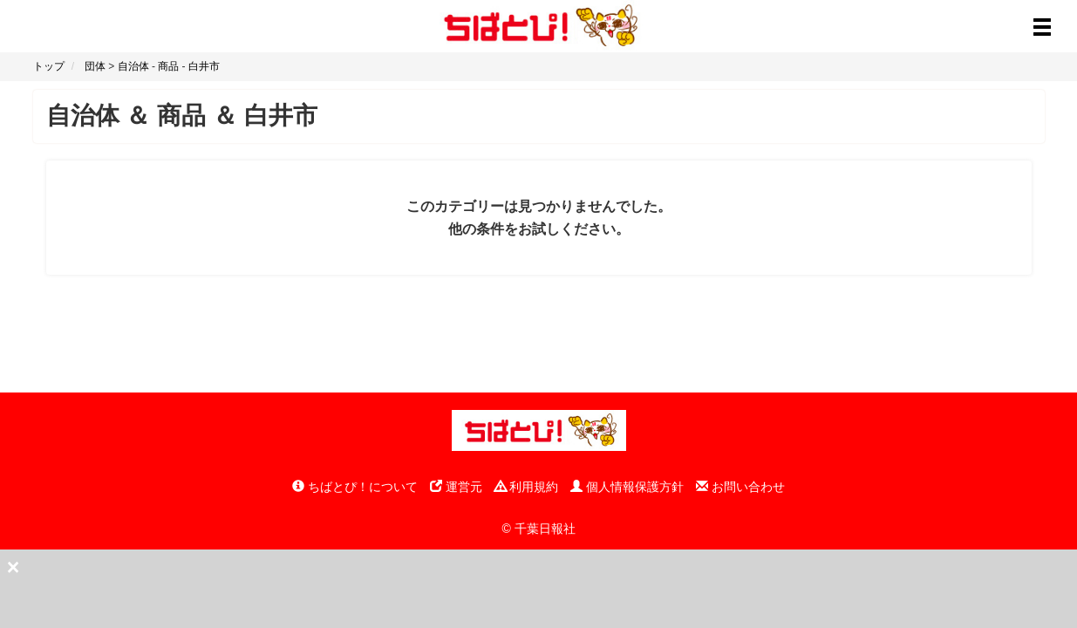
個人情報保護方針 (627, 487)
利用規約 (526, 487)
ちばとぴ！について (355, 487)
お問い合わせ (740, 487)
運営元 (456, 487)
